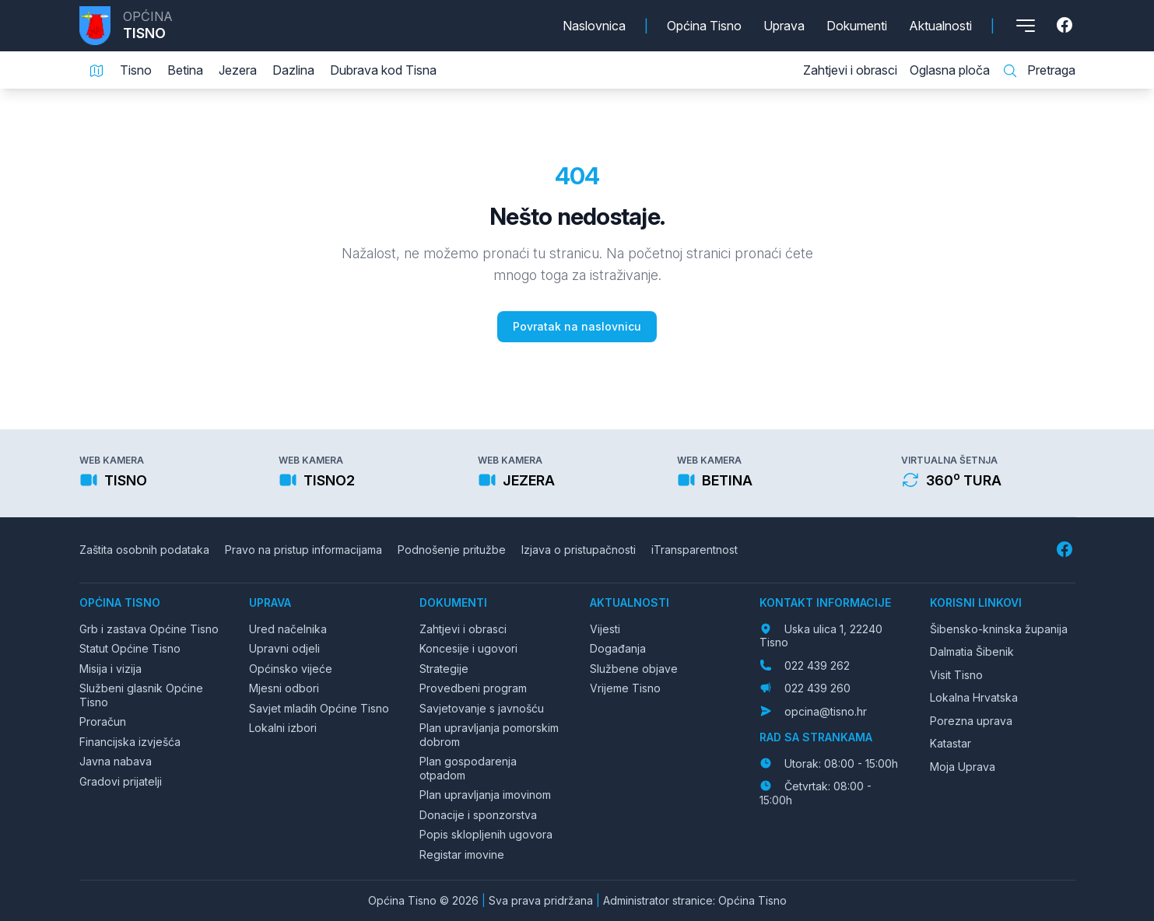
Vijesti (605, 629)
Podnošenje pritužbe (452, 549)
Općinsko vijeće (290, 668)
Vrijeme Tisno (625, 688)
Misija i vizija (110, 668)
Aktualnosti (940, 25)
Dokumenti (856, 25)
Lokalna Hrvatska (974, 697)
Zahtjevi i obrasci (850, 70)
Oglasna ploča (950, 70)
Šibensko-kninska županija (999, 629)
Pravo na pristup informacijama (303, 549)
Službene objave (634, 668)
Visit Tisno (956, 674)
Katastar (950, 743)
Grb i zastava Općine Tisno (149, 629)
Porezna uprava (971, 720)
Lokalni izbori (283, 727)
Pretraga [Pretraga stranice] (1038, 70)
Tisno (136, 70)
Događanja (618, 648)
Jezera (238, 70)
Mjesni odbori (284, 688)
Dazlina (293, 70)
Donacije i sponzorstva (478, 814)
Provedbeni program (473, 688)
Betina (185, 70)
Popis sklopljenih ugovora (485, 834)
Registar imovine (461, 854)
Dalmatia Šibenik (972, 651)
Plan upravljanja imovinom (485, 794)
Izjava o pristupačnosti (578, 549)
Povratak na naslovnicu (577, 326)
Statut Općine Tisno (130, 648)
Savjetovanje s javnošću (481, 708)
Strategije (443, 668)
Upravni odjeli (284, 648)
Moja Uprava (962, 766)
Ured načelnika (288, 629)
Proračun (102, 721)
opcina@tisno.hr (825, 711)
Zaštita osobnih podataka (144, 549)
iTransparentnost (694, 549)
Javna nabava (115, 761)
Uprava (784, 25)
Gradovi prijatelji (120, 781)
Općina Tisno (704, 25)
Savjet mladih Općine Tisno (319, 708)
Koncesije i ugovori (468, 648)
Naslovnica (594, 25)
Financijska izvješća (130, 741)
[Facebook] (1066, 25)
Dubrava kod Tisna (383, 70)
